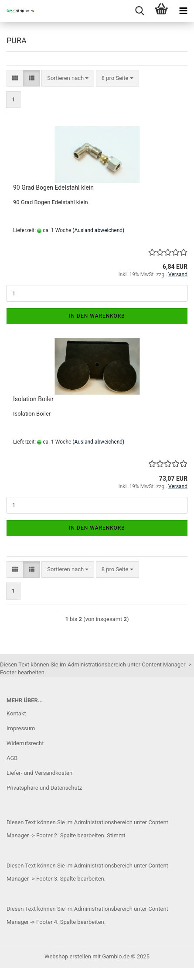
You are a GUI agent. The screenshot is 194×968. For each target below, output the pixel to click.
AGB (12, 758)
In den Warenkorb (97, 316)
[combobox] (67, 78)
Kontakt (16, 713)
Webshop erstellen (67, 956)
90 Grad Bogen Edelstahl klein (53, 187)
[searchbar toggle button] (139, 11)
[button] (15, 78)
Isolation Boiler (33, 399)
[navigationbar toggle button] (183, 11)
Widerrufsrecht (25, 743)
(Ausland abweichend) (98, 230)
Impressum (21, 728)
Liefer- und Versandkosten (39, 773)
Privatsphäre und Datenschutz (44, 787)
